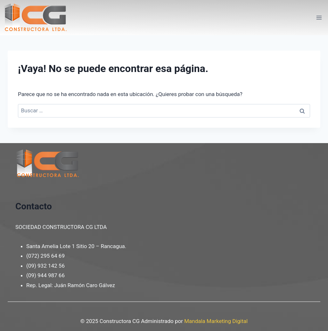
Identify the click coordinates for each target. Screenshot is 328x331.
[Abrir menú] (319, 17)
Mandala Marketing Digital (216, 321)
